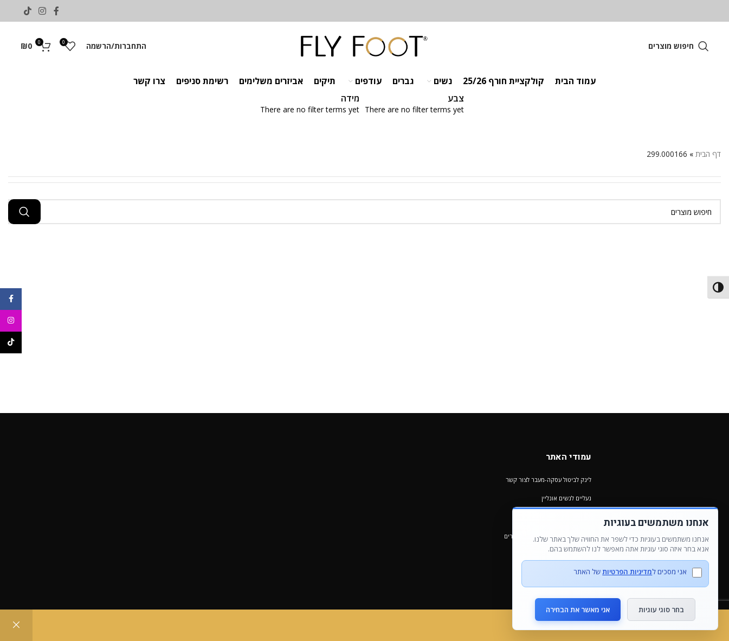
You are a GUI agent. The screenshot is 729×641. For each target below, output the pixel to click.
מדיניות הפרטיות (627, 571)
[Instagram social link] (42, 11)
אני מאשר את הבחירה (577, 609)
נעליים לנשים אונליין (566, 498)
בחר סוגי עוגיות (662, 609)
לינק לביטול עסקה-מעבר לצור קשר (548, 479)
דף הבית (708, 154)
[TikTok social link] (28, 11)
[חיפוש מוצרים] (678, 46)
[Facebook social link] (56, 11)
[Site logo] (364, 45)
